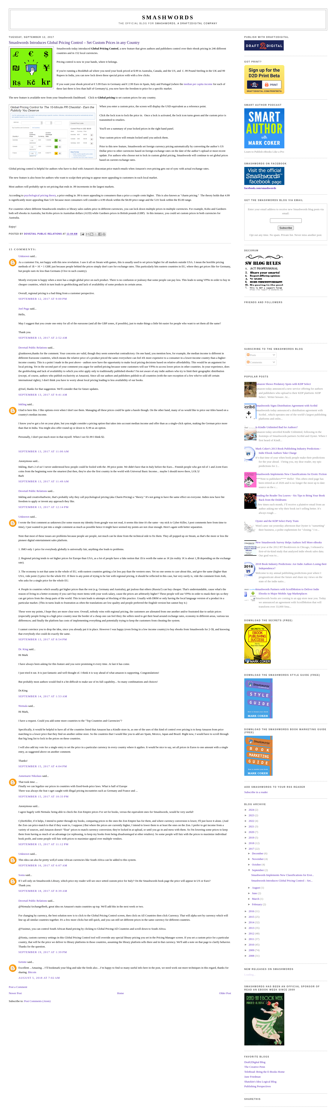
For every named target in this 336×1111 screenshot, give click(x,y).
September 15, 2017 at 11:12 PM (43, 844)
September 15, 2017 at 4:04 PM (42, 766)
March (256, 898)
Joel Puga (23, 308)
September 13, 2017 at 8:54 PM (42, 639)
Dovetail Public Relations (32, 347)
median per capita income (198, 84)
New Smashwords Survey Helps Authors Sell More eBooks (288, 542)
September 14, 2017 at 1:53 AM (42, 696)
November (258, 859)
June (255, 893)
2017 (252, 848)
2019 (252, 837)
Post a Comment (18, 987)
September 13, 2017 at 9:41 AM (42, 394)
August (256, 887)
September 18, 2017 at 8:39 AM (42, 890)
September (258, 870)
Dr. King (23, 649)
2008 (252, 955)
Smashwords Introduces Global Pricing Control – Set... (282, 880)
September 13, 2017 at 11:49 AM (43, 481)
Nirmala (23, 705)
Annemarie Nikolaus (30, 775)
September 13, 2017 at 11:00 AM (43, 451)
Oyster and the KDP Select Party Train (276, 521)
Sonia (21, 875)
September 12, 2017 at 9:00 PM (42, 298)
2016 (252, 911)
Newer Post (15, 993)
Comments (254, 362)
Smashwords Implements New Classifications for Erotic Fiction (291, 474)
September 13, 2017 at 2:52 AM (42, 337)
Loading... (250, 974)
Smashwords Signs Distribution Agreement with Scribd (286, 405)
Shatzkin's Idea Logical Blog (260, 1081)
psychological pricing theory (40, 195)
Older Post (225, 993)
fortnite (22, 962)
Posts (251, 355)
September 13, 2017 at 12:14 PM (43, 507)
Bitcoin (32, 972)
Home (120, 993)
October (257, 864)
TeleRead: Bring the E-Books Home (264, 1071)
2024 (252, 809)
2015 (252, 916)
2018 (252, 843)
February (257, 904)
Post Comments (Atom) (37, 1001)
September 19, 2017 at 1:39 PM (42, 952)
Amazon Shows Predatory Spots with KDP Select (283, 384)
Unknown (23, 256)
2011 (252, 939)
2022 (252, 820)
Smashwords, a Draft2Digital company (186, 23)
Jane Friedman (252, 1076)
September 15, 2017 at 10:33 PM (43, 796)
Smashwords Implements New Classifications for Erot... (282, 875)
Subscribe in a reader (256, 792)
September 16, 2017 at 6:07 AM (42, 865)
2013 (252, 927)
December (258, 853)
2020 (252, 832)
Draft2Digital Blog (255, 1062)
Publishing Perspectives (257, 1086)
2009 (252, 950)
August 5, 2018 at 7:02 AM (39, 977)
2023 (252, 815)
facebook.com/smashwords (260, 188)
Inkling (22, 404)
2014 (252, 922)
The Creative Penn (254, 1066)
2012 (252, 933)
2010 (252, 944)
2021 (252, 826)
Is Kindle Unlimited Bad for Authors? (276, 427)
